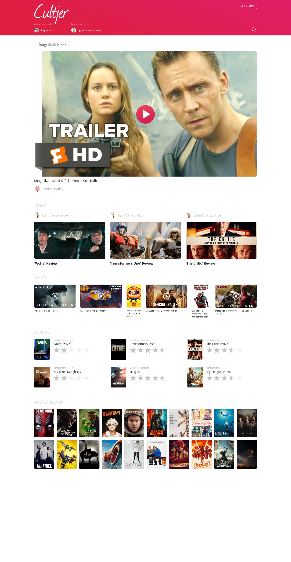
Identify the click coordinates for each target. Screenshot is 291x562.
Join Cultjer (247, 6)
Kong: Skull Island (52, 45)
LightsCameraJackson (63, 340)
